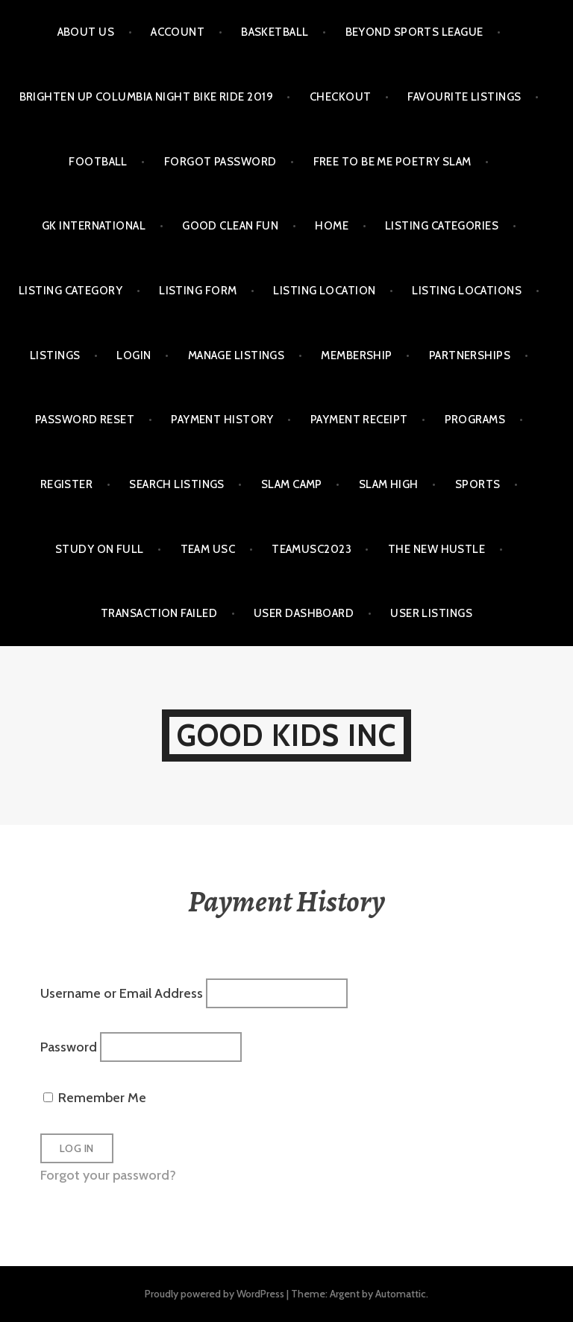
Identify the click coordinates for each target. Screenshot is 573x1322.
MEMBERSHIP (356, 355)
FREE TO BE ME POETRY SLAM (392, 161)
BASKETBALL (275, 32)
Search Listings (177, 484)
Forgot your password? (108, 1175)
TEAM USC (208, 549)
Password (68, 1046)
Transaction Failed (159, 613)
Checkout (341, 97)
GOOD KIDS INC (287, 735)
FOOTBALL (98, 161)
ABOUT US (86, 32)
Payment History (222, 419)
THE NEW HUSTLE (436, 549)
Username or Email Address (121, 992)
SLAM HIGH (389, 484)
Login (133, 355)
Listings (55, 355)
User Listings (431, 613)
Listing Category (70, 290)
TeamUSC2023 (311, 549)
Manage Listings (236, 355)
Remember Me (94, 1097)
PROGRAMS (475, 419)
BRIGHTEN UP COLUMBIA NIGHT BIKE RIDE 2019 (146, 97)
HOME (331, 226)
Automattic (400, 1293)
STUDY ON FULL (99, 549)
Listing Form (198, 290)
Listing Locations (467, 290)
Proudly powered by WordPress (214, 1293)
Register (66, 484)
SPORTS (478, 484)
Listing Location (324, 290)
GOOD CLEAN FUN (230, 226)
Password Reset (84, 419)
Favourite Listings (464, 97)
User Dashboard (304, 613)
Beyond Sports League (414, 32)
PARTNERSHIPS (469, 355)
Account (177, 32)
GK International (93, 226)
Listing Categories (441, 226)
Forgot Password (220, 161)
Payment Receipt (359, 419)
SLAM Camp (291, 484)
